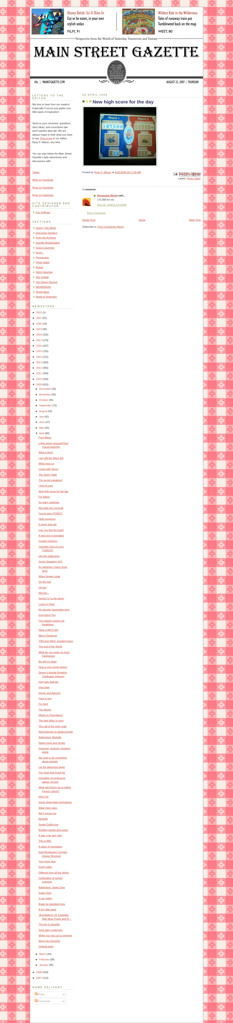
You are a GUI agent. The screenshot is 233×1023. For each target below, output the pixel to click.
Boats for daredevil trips (52, 904)
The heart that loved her (52, 772)
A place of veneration (50, 846)
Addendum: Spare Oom (52, 887)
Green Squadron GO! (51, 561)
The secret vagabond (50, 480)
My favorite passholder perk (54, 609)
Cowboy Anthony (48, 541)
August (43, 411)
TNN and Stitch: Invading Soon (56, 641)
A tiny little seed (47, 909)
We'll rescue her (48, 813)
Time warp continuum (51, 930)
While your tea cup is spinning (55, 935)
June (42, 422)
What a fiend (46, 452)
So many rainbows (49, 502)
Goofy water (45, 867)
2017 (39, 340)
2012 (39, 367)
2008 (39, 972)
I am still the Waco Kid (51, 458)
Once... (40, 252)
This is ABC (45, 841)
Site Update (42, 277)
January (44, 965)
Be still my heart (48, 661)
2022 (39, 312)
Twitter (36, 172)
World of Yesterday (46, 296)
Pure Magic (45, 437)
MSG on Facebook (42, 179)
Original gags (46, 946)
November (45, 394)
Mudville (43, 818)
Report (39, 267)
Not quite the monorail (51, 508)
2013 (39, 362)
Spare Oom (45, 893)
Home (142, 220)
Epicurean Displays (46, 233)
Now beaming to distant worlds (56, 731)
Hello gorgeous (47, 519)
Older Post (195, 220)
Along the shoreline (49, 941)
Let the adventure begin (52, 767)
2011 (39, 373)
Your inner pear (47, 861)
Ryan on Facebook (42, 187)
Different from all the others (54, 872)
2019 (39, 329)
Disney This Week (46, 228)
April (42, 433)
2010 (39, 379)
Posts (40, 994)
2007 (39, 978)
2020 (39, 323)
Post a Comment (96, 212)
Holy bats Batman (48, 681)
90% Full (43, 796)
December (45, 388)
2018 (39, 334)
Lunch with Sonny (48, 469)
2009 (39, 384)
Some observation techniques (55, 802)
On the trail (45, 581)
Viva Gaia (44, 687)
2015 (39, 351)
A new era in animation (51, 535)
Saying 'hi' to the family (51, 598)
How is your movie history (53, 667)
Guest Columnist (45, 247)
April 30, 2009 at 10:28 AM (112, 205)
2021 (39, 318)
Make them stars (48, 808)
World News (42, 292)
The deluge (45, 709)
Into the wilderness (49, 556)
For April (43, 704)
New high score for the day (53, 491)
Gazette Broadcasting (48, 242)
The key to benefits (49, 924)
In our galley (45, 898)
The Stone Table (48, 474)
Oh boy (43, 587)
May (42, 427)
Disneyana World (107, 195)
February (44, 959)
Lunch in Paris (47, 604)
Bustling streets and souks (53, 830)
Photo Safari (194, 178)
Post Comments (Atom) (111, 226)
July (41, 416)
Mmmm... (44, 593)
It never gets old (48, 524)
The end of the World (50, 646)
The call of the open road (52, 726)
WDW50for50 (43, 287)
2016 (39, 345)
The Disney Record (46, 282)
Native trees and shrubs (52, 743)
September (45, 405)
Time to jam (45, 698)
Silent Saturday (44, 272)
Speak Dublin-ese (48, 824)
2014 (39, 357)
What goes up (46, 463)
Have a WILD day (48, 630)
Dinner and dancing (50, 693)
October (44, 400)
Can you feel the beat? (51, 530)
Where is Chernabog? (51, 715)
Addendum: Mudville (50, 737)
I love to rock (46, 485)
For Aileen (44, 496)
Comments (42, 1001)
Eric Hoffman (43, 212)
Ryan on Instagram (42, 195)
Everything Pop (47, 615)
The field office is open (51, 720)
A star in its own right (50, 835)
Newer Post (88, 220)
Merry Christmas (48, 635)
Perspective (42, 257)
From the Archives (46, 237)
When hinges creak (49, 576)
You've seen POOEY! (51, 513)
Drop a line (46, 138)
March (43, 954)
